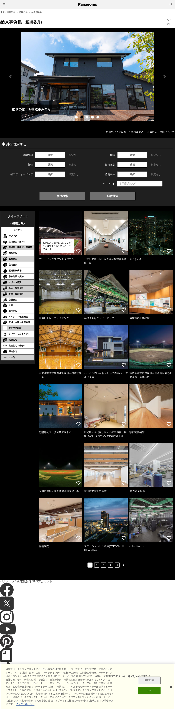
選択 (50, 155)
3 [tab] (87, 117)
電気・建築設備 (7, 12)
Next (164, 76)
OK (149, 690)
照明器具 (23, 12)
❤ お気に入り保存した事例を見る (125, 132)
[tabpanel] (87, 76)
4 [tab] (93, 117)
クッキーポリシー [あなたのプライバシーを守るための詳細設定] (25, 704)
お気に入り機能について (161, 132)
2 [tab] (82, 117)
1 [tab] (77, 117)
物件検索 (62, 196)
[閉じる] (171, 687)
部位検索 (112, 196)
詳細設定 (149, 680)
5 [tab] (98, 117)
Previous (10, 76)
